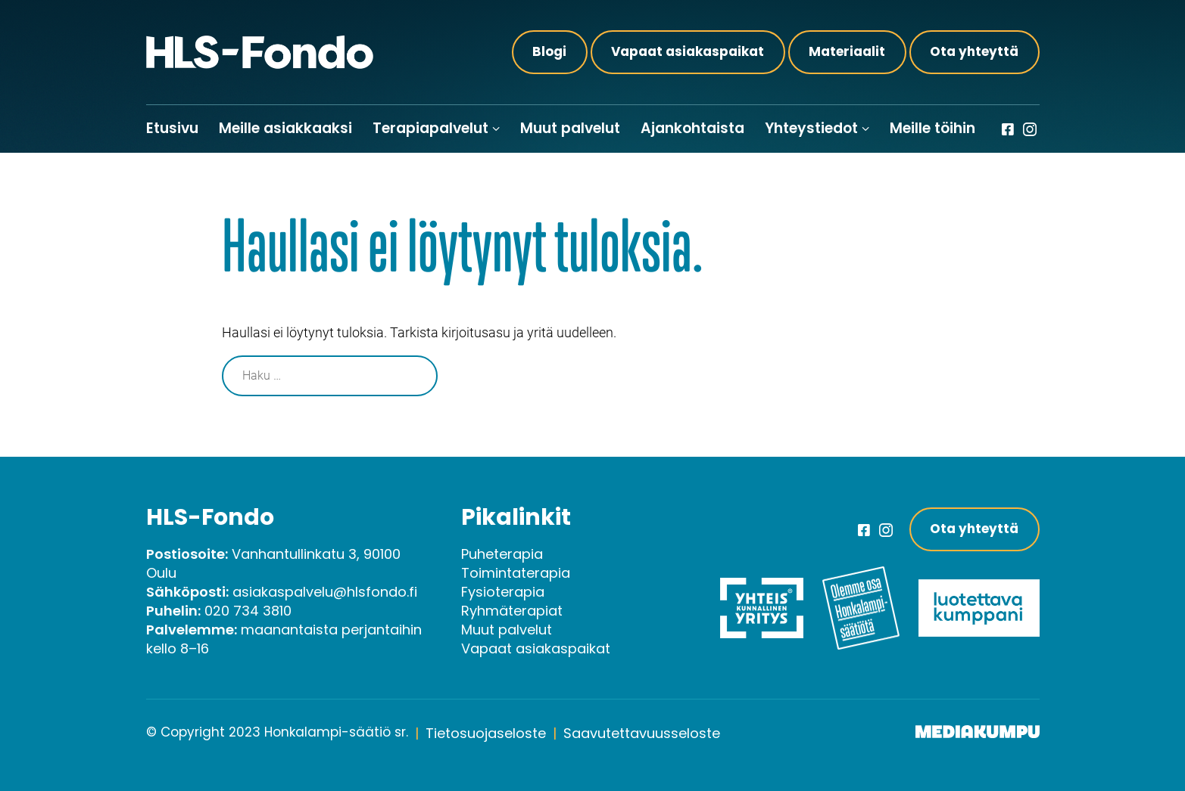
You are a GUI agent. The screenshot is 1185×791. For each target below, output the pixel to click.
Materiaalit (847, 51)
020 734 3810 (248, 610)
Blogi (549, 51)
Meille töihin (932, 128)
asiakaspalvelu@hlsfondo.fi (324, 591)
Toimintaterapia (515, 572)
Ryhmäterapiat (512, 610)
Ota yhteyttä (974, 51)
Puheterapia (502, 553)
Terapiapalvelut (430, 128)
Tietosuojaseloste (486, 733)
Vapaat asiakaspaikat (687, 51)
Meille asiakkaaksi (285, 128)
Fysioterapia (502, 591)
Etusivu (172, 128)
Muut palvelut (570, 128)
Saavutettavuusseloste (641, 733)
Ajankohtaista (692, 128)
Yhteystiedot (811, 128)
